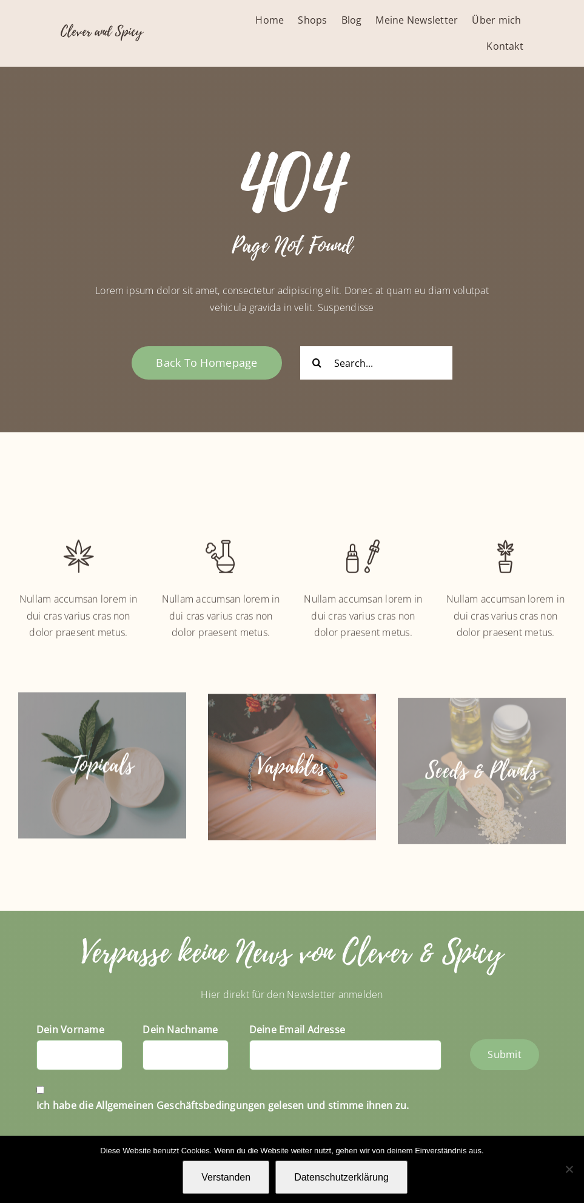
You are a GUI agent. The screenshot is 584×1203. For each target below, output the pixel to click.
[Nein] (569, 1169)
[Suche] (317, 363)
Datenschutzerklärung (341, 1177)
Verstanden (225, 1177)
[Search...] (376, 363)
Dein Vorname (70, 1029)
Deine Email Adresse (297, 1029)
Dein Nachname (180, 1029)
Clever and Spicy (102, 31)
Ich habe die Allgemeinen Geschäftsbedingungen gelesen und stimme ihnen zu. (222, 1105)
